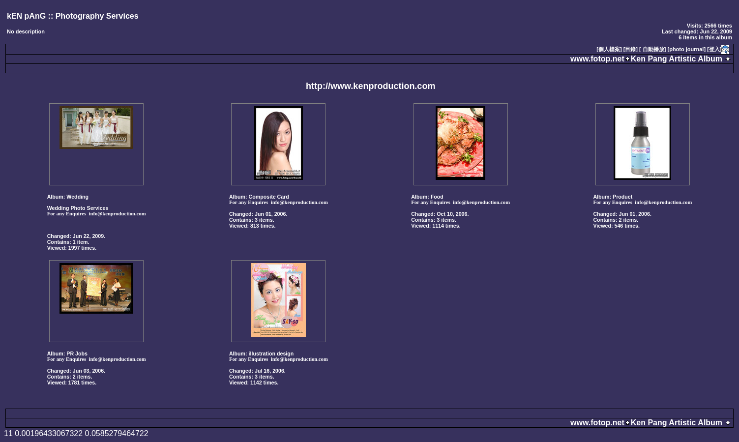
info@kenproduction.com (117, 213)
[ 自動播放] (652, 49)
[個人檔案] (608, 49)
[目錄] (630, 49)
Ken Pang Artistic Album (676, 59)
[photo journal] (687, 49)
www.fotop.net (597, 59)
